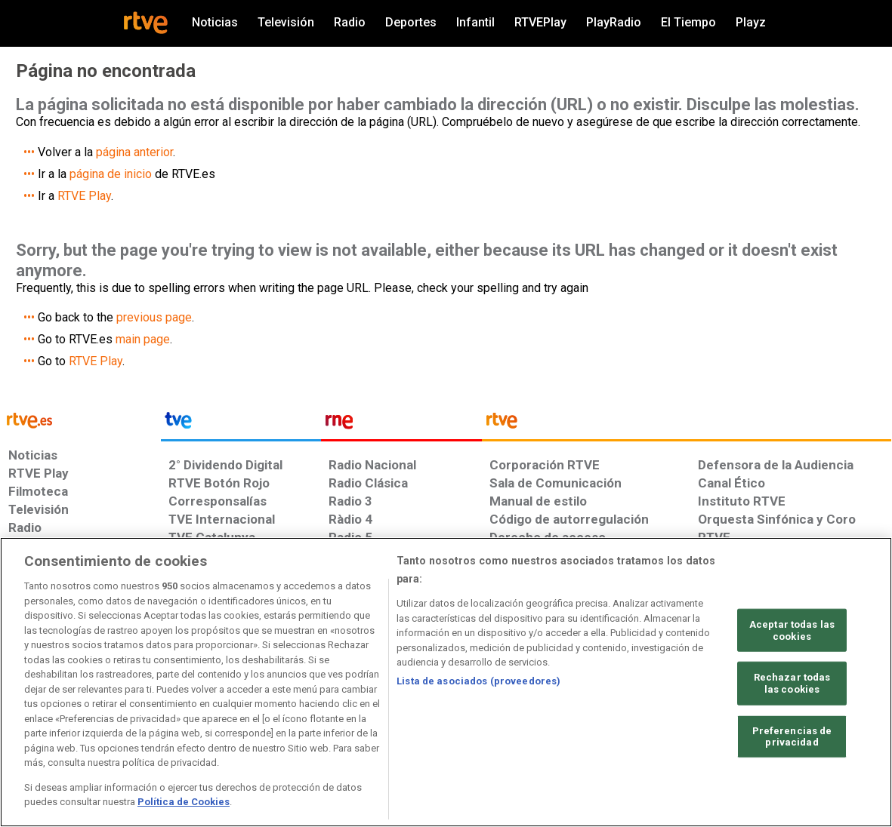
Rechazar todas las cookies (792, 684)
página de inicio (110, 174)
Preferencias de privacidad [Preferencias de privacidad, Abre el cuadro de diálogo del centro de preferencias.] (792, 738)
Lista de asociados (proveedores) (478, 682)
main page (143, 339)
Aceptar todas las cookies (792, 632)
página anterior (134, 152)
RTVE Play (84, 196)
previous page (154, 317)
